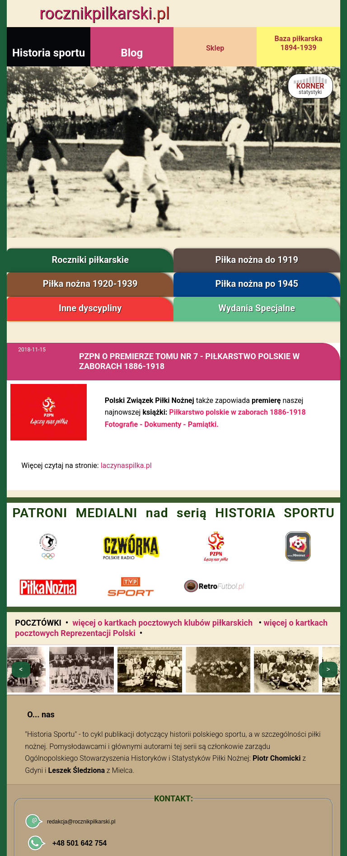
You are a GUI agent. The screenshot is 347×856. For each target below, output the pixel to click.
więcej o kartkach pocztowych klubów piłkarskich (163, 622)
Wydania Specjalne (257, 308)
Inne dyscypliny (90, 308)
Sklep (215, 48)
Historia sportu (48, 53)
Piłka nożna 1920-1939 (90, 283)
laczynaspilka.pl (126, 465)
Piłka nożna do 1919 (257, 259)
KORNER (310, 88)
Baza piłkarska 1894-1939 (299, 43)
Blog (132, 53)
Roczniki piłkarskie (90, 259)
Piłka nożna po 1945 (257, 283)
